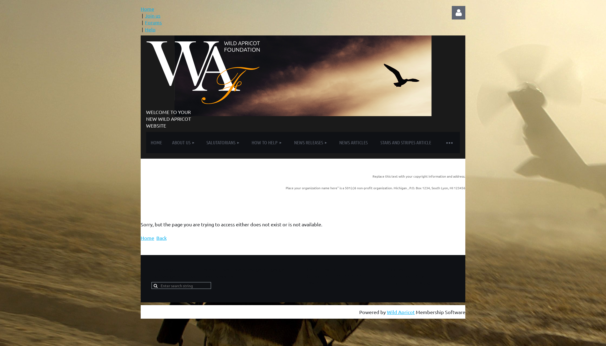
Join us (152, 15)
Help (150, 29)
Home (147, 9)
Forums (153, 22)
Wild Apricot (401, 312)
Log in (458, 12)
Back (161, 238)
